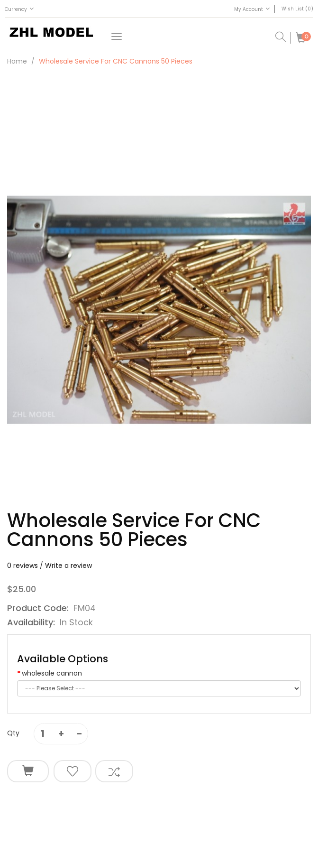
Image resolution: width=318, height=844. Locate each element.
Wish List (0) (297, 8)
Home (17, 61)
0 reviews (22, 565)
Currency (19, 9)
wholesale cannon (52, 673)
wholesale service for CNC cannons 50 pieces (115, 61)
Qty (13, 733)
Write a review (68, 565)
